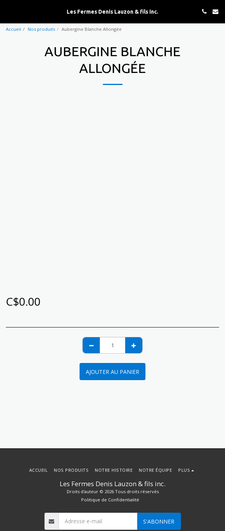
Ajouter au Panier (112, 371)
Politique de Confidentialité (110, 500)
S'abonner (158, 521)
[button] (8, 11)
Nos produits (41, 29)
